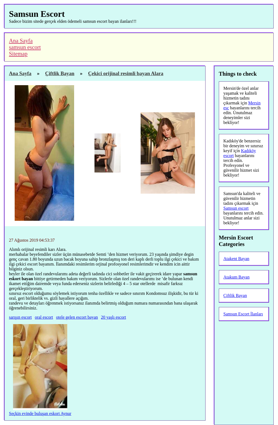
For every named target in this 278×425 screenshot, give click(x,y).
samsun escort (25, 47)
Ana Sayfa (21, 40)
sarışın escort (20, 317)
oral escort (44, 317)
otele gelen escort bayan (77, 317)
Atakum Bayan (236, 277)
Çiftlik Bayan (235, 295)
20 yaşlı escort (113, 317)
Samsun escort (236, 208)
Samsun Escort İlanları (243, 314)
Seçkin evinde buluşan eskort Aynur (40, 413)
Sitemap (18, 53)
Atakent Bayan (236, 258)
